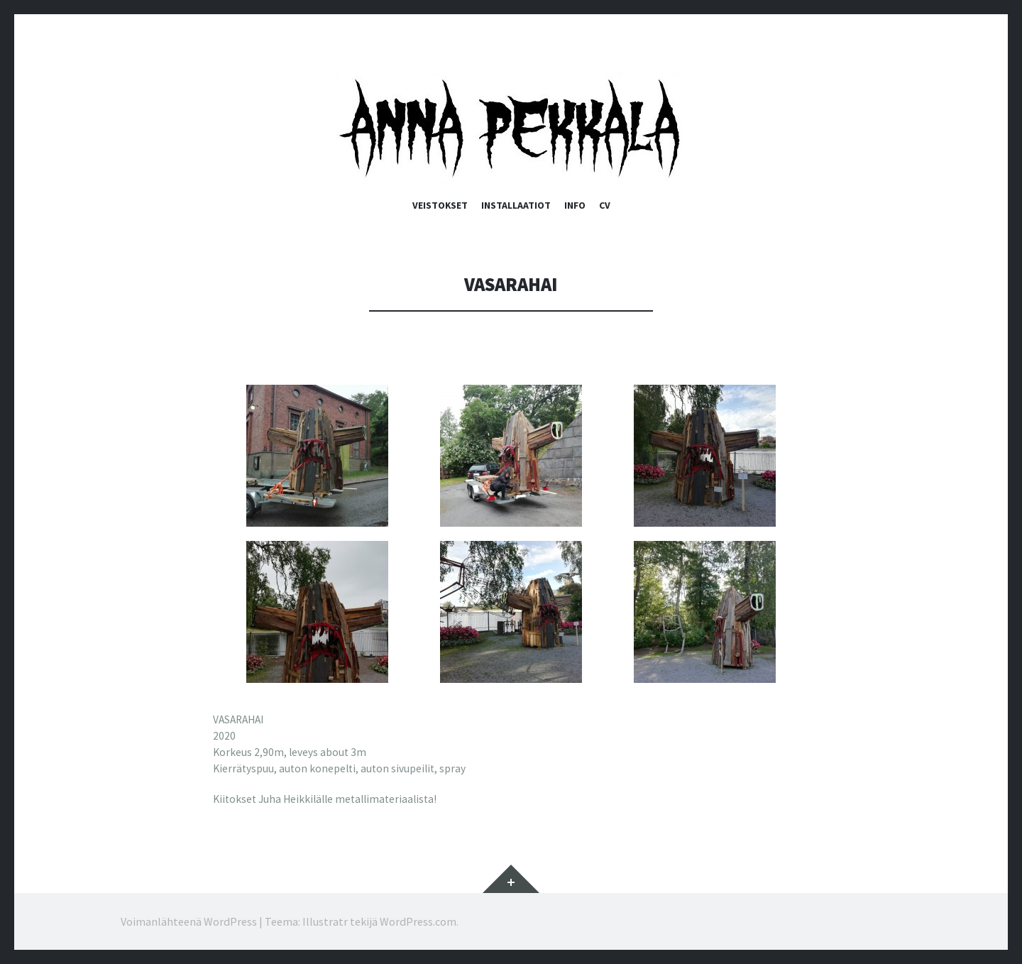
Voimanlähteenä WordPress (189, 921)
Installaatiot (516, 205)
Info (575, 205)
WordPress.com (418, 921)
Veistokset (440, 205)
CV (604, 205)
